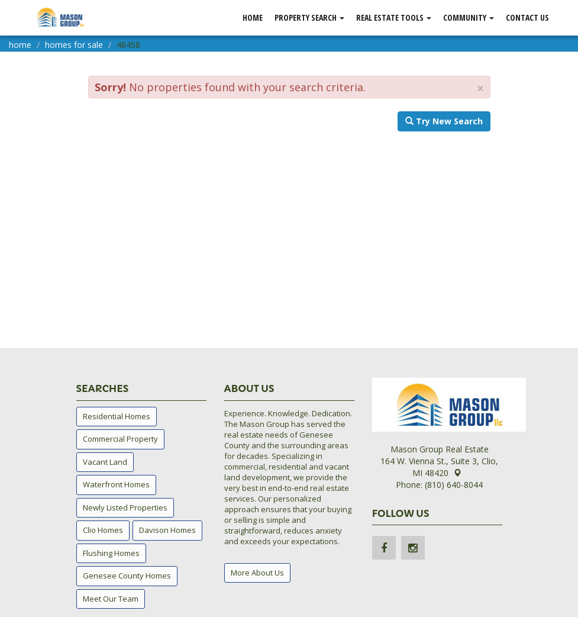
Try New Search (444, 121)
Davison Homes (167, 530)
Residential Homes (116, 416)
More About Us (257, 572)
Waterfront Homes (116, 484)
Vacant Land (105, 462)
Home (253, 17)
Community (468, 17)
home (20, 44)
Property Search (309, 17)
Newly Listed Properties (125, 507)
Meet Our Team (110, 598)
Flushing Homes (111, 553)
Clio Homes (103, 530)
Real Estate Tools (393, 17)
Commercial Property (120, 438)
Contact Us (527, 17)
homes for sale (74, 44)
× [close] (480, 88)
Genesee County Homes (127, 575)
